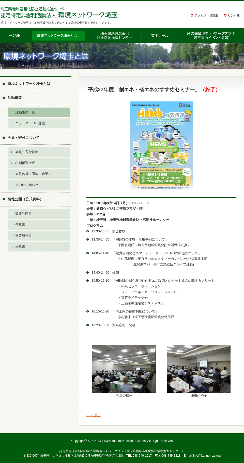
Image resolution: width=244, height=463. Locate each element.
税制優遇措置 (25, 163)
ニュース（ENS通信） (31, 123)
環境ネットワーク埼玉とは (29, 84)
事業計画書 (23, 214)
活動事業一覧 (25, 112)
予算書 (20, 225)
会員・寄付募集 (26, 152)
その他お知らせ (26, 185)
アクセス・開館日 (206, 15)
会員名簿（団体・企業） (33, 174)
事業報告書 (23, 235)
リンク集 (234, 15)
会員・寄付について (24, 138)
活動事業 (15, 98)
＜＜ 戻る (93, 415)
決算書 (20, 246)
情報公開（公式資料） (25, 199)
